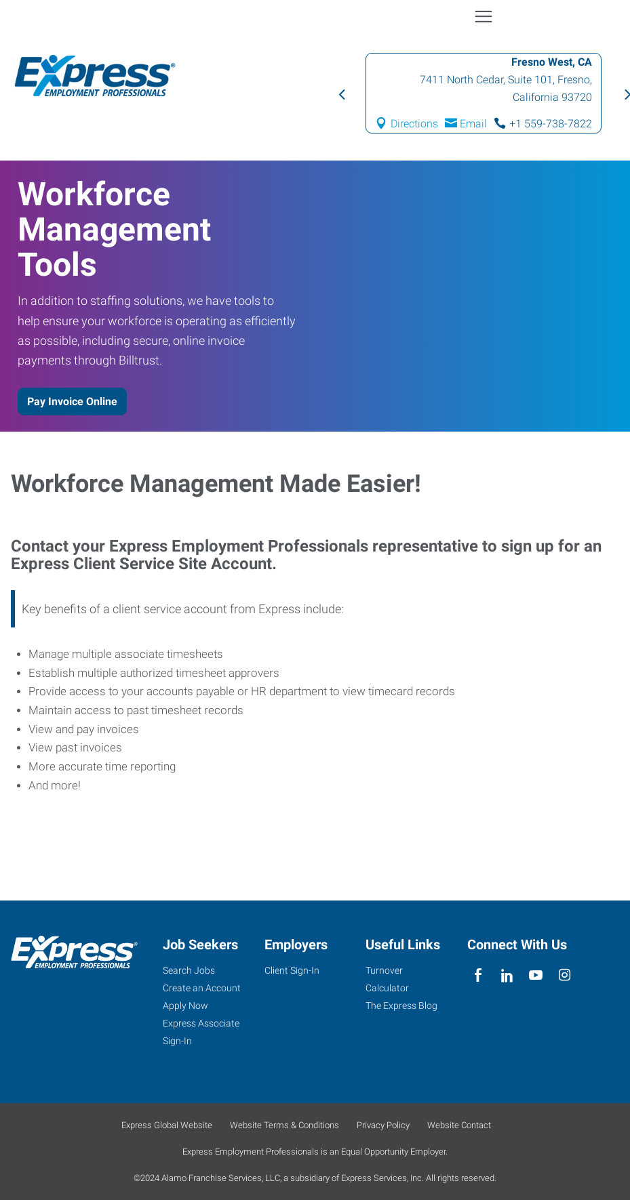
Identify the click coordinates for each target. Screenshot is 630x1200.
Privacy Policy (383, 1125)
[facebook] (478, 975)
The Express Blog (401, 1005)
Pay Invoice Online (72, 401)
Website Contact (459, 1125)
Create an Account (202, 987)
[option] (484, 93)
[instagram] (564, 975)
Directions (414, 123)
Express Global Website (166, 1125)
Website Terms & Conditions (284, 1125)
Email (473, 123)
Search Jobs (189, 970)
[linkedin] (507, 975)
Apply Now (185, 1005)
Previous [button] (341, 93)
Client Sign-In (291, 970)
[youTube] (535, 975)
